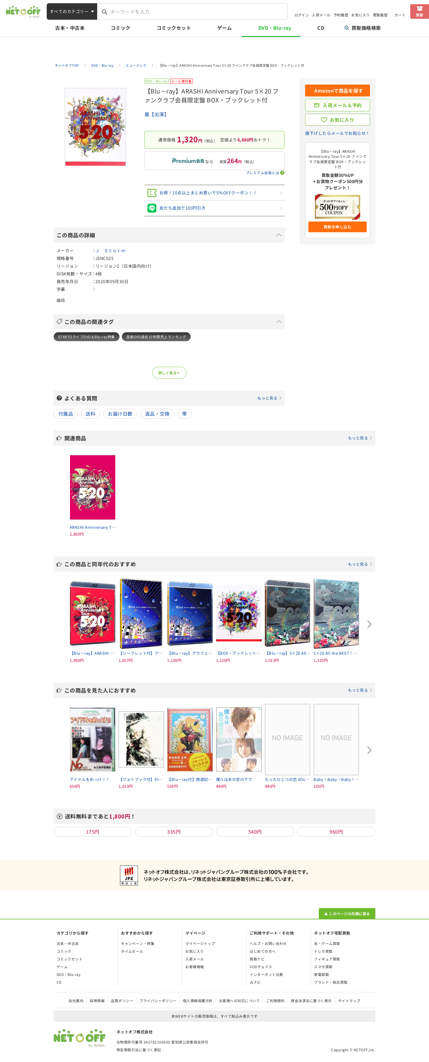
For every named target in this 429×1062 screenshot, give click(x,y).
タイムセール (132, 951)
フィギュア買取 (327, 958)
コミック (120, 27)
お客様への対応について (239, 1000)
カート (399, 14)
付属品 (65, 413)
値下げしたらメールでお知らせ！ (337, 133)
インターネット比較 (266, 974)
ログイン (301, 14)
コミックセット (174, 27)
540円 (255, 831)
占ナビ (255, 982)
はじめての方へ (263, 951)
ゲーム (224, 27)
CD (320, 27)
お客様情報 (194, 966)
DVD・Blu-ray (274, 27)
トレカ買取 (323, 951)
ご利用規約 (275, 1000)
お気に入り (360, 14)
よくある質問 (173, 398)
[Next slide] (369, 624)
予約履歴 (341, 14)
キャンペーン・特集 (137, 943)
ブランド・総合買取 (330, 982)
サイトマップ (349, 1000)
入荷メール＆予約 (342, 105)
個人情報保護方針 (198, 1000)
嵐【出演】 (156, 114)
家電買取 (321, 974)
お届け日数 (120, 413)
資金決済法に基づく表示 (311, 1000)
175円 (93, 831)
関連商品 (218, 438)
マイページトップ (200, 943)
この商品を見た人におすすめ (218, 690)
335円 (174, 831)
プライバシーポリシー (158, 1000)
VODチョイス (261, 966)
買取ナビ (257, 958)
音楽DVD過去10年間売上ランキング (156, 336)
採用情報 (97, 1000)
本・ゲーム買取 (327, 943)
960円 (336, 831)
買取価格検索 (362, 27)
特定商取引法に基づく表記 (138, 1049)
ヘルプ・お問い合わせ (268, 943)
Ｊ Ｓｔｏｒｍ (110, 250)
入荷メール (321, 14)
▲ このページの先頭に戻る (347, 913)
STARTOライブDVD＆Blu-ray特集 (86, 336)
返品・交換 (157, 413)
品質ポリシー (122, 1000)
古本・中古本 (70, 27)
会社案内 (76, 1000)
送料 (90, 413)
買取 (419, 14)
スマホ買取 (323, 966)
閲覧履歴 (380, 14)
